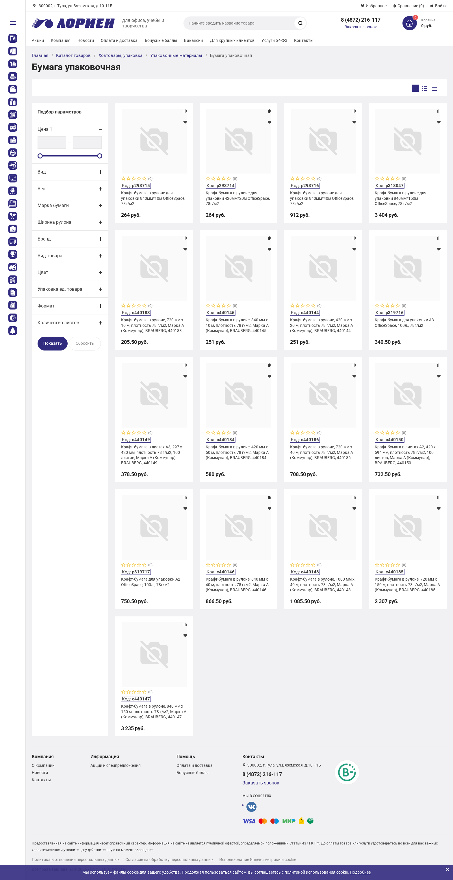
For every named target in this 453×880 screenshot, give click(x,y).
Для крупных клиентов (232, 40)
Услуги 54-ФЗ (274, 40)
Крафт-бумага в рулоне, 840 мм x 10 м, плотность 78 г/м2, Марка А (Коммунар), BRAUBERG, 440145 (237, 325)
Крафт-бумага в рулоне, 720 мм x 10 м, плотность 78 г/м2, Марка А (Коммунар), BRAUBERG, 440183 (152, 325)
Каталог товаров (73, 55)
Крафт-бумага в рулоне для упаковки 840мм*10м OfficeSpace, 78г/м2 (153, 198)
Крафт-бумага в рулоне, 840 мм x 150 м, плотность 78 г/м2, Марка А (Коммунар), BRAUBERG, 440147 (153, 711)
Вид (42, 172)
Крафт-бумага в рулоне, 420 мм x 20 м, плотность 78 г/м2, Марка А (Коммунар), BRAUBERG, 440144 (321, 325)
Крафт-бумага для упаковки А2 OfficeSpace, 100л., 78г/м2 (150, 582)
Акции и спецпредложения (115, 765)
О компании (43, 765)
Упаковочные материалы (176, 55)
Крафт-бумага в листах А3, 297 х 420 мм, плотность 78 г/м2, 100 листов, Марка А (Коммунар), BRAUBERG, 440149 (151, 455)
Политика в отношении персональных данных (76, 859)
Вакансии (193, 40)
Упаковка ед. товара (60, 289)
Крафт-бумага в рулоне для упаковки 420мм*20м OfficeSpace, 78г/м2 (238, 198)
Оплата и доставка (119, 40)
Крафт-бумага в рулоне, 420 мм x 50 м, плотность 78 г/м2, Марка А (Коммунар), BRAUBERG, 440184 (237, 452)
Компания (60, 40)
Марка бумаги (53, 205)
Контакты (303, 40)
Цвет (43, 272)
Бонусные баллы (161, 40)
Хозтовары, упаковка (120, 55)
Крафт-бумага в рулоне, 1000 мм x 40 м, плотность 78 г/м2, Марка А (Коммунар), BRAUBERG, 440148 (322, 584)
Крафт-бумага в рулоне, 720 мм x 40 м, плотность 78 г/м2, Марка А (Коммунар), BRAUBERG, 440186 (321, 452)
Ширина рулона (54, 222)
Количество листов (58, 322)
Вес (41, 188)
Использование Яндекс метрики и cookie (257, 859)
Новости (85, 40)
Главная (40, 55)
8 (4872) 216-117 (360, 20)
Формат (46, 306)
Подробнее (360, 872)
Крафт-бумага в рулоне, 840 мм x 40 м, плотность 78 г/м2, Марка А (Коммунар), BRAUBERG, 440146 (237, 584)
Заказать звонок (361, 27)
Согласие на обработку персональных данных (169, 859)
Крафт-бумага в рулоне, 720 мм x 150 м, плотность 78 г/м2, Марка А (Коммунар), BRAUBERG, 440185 (407, 584)
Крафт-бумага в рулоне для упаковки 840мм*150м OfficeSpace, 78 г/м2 (400, 198)
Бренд (44, 239)
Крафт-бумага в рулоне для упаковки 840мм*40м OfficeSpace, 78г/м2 (322, 198)
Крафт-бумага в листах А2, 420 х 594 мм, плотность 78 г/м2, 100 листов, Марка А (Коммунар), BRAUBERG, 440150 (405, 455)
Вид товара (50, 255)
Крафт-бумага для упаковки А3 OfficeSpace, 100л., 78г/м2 (404, 322)
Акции (38, 40)
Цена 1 (45, 129)
